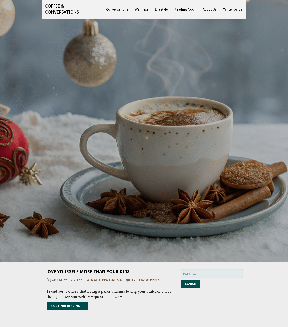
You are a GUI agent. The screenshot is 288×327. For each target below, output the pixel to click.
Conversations (117, 9)
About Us (210, 9)
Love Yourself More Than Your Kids (87, 271)
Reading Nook (185, 9)
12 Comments (146, 280)
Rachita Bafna (106, 280)
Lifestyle (161, 9)
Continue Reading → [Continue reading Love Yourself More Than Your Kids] (67, 306)
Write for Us (232, 9)
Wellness (141, 9)
